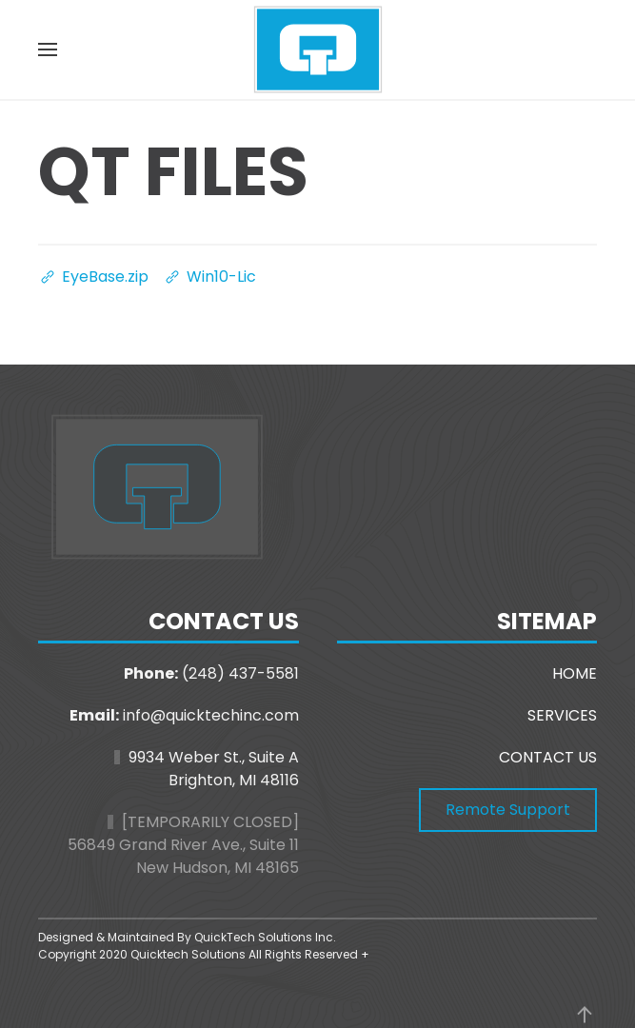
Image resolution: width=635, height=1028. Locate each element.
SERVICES (562, 715)
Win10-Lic (209, 276)
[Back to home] (318, 49)
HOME (574, 673)
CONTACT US (548, 757)
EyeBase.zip (93, 276)
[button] (47, 49)
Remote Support (508, 809)
